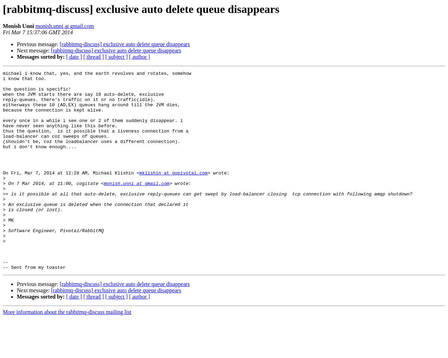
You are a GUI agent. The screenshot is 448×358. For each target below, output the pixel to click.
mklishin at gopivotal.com (173, 194)
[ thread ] (93, 57)
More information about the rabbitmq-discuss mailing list (67, 352)
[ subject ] (116, 57)
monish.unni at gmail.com (64, 26)
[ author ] (139, 57)
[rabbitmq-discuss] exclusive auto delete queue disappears (125, 44)
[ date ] (74, 57)
